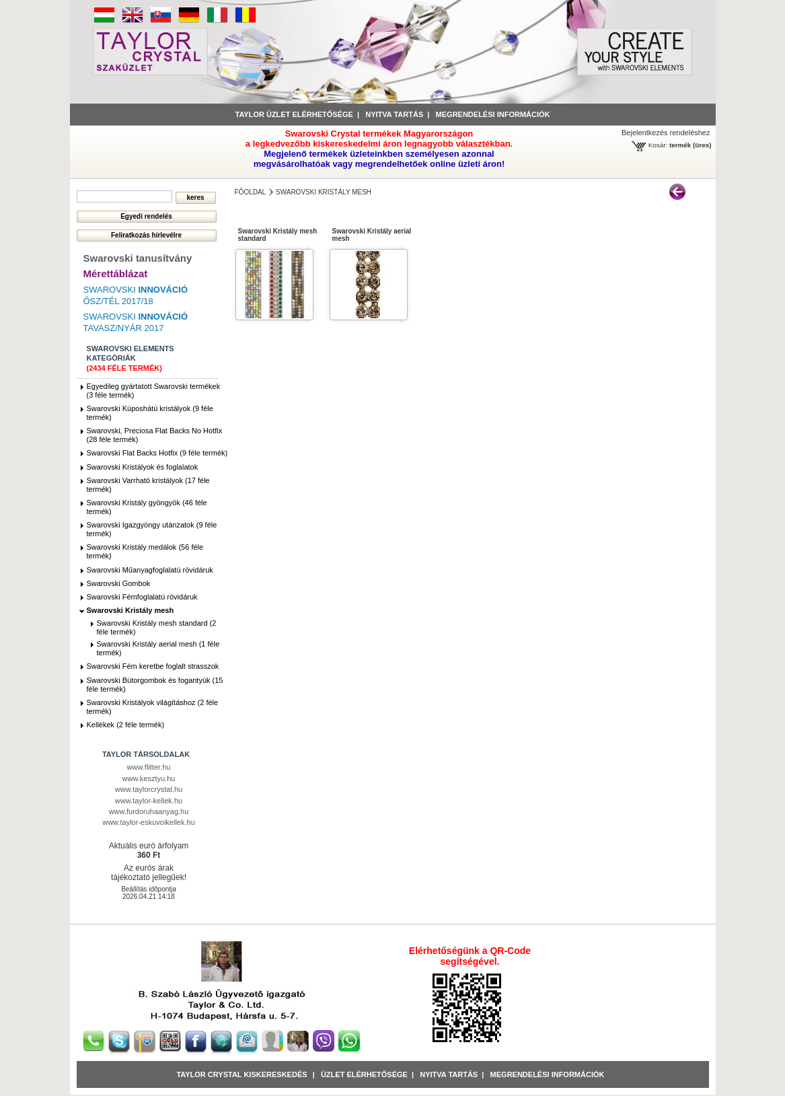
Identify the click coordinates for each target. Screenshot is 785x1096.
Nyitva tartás (394, 114)
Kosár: (658, 145)
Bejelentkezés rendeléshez (666, 133)
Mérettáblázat (115, 273)
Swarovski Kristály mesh (130, 610)
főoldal (250, 192)
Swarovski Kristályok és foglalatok (142, 467)
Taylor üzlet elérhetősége (294, 114)
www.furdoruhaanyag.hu (149, 811)
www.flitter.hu (149, 767)
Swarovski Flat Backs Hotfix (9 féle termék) (157, 453)
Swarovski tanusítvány (137, 258)
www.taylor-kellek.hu (148, 801)
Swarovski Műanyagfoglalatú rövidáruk (150, 570)
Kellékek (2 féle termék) (126, 725)
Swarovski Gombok (119, 583)
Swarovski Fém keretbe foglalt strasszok (153, 666)
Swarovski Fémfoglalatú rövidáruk (142, 597)
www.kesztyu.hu (149, 778)
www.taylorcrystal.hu (148, 789)
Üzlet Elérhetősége (364, 1074)
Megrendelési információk (493, 114)
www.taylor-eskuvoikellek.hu (148, 822)
